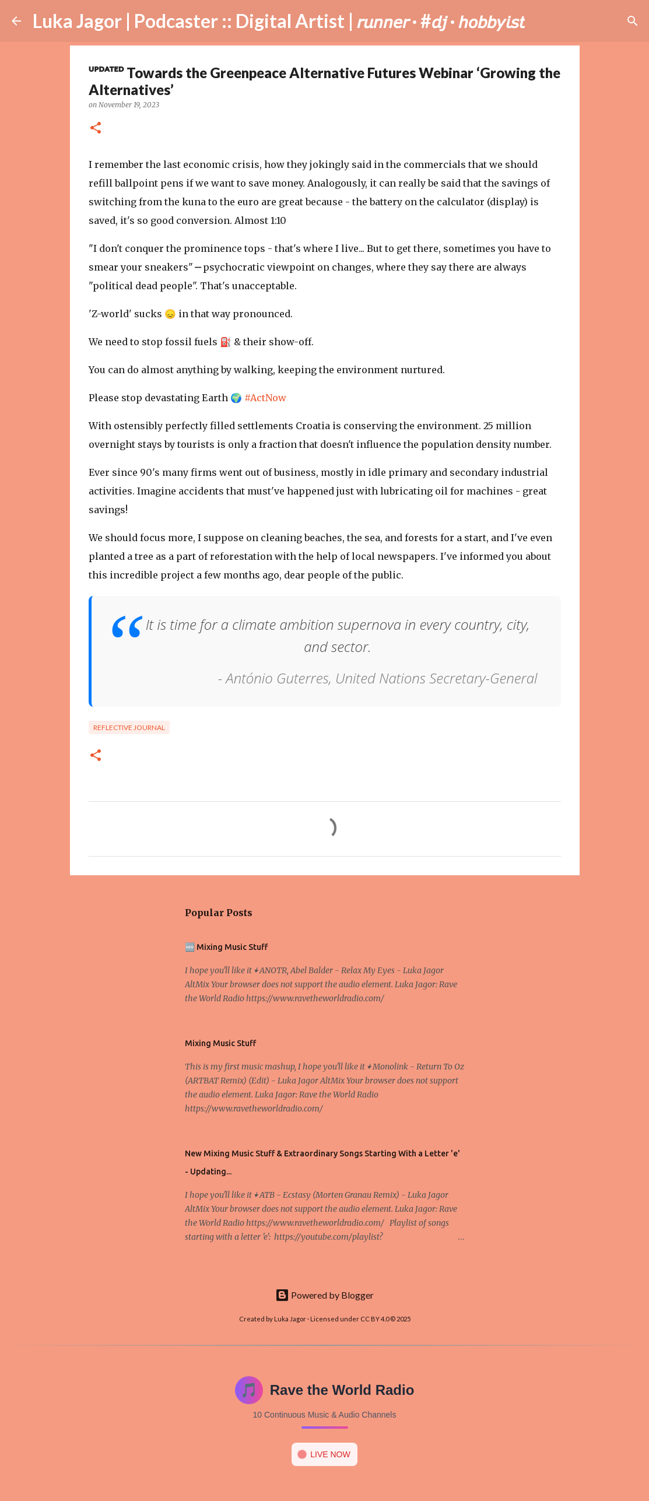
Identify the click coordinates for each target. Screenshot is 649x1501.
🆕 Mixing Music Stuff (226, 947)
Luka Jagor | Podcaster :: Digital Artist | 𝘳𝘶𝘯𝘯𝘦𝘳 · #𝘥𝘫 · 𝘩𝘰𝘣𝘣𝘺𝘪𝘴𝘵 (279, 20)
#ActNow (265, 398)
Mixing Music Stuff (220, 1043)
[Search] (541, 21)
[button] (96, 128)
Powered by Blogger (324, 1294)
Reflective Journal (129, 727)
